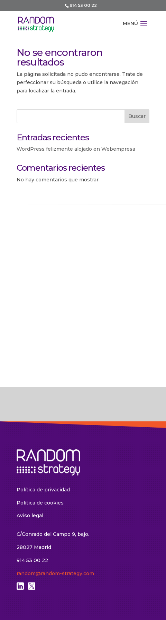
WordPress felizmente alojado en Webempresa (76, 149)
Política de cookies (40, 503)
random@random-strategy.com (55, 573)
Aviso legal (30, 515)
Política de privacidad (43, 490)
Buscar (137, 116)
